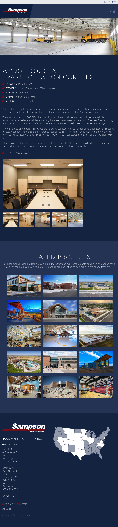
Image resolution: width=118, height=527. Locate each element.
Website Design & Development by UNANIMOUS (17, 516)
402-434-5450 (10, 452)
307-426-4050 (10, 489)
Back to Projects (17, 152)
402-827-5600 (10, 461)
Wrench (111, 11)
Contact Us (9, 504)
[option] (59, 36)
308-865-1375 (9, 470)
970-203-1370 (9, 480)
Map (4, 455)
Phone (107, 11)
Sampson (114, 11)
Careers (23, 504)
